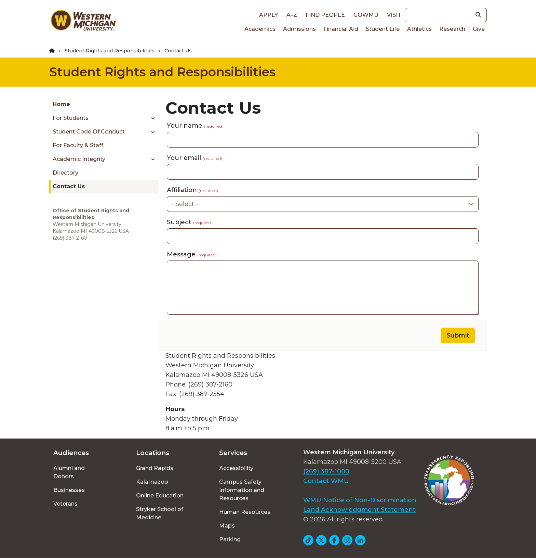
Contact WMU (326, 481)
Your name (195, 125)
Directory (65, 172)
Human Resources (244, 512)
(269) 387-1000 (326, 471)
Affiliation (192, 190)
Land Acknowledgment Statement (359, 509)
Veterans (65, 503)
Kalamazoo (152, 482)
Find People (325, 15)
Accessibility (236, 468)
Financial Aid (340, 29)
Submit (457, 335)
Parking (230, 539)
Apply (268, 15)
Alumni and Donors (69, 472)
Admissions (299, 29)
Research (452, 29)
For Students (71, 118)
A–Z (291, 15)
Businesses (69, 490)
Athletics (419, 29)
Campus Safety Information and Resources (241, 490)
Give (479, 29)
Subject (190, 222)
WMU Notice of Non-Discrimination (359, 500)
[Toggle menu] (151, 118)
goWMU (365, 15)
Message (192, 254)
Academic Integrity (79, 159)
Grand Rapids (154, 468)
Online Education (160, 495)
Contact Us (69, 186)
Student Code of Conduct (89, 131)
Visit (394, 15)
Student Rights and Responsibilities (110, 51)
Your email (194, 158)
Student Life (383, 29)
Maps (227, 525)
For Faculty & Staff (78, 145)
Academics (260, 29)
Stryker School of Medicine (159, 513)
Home (61, 104)
